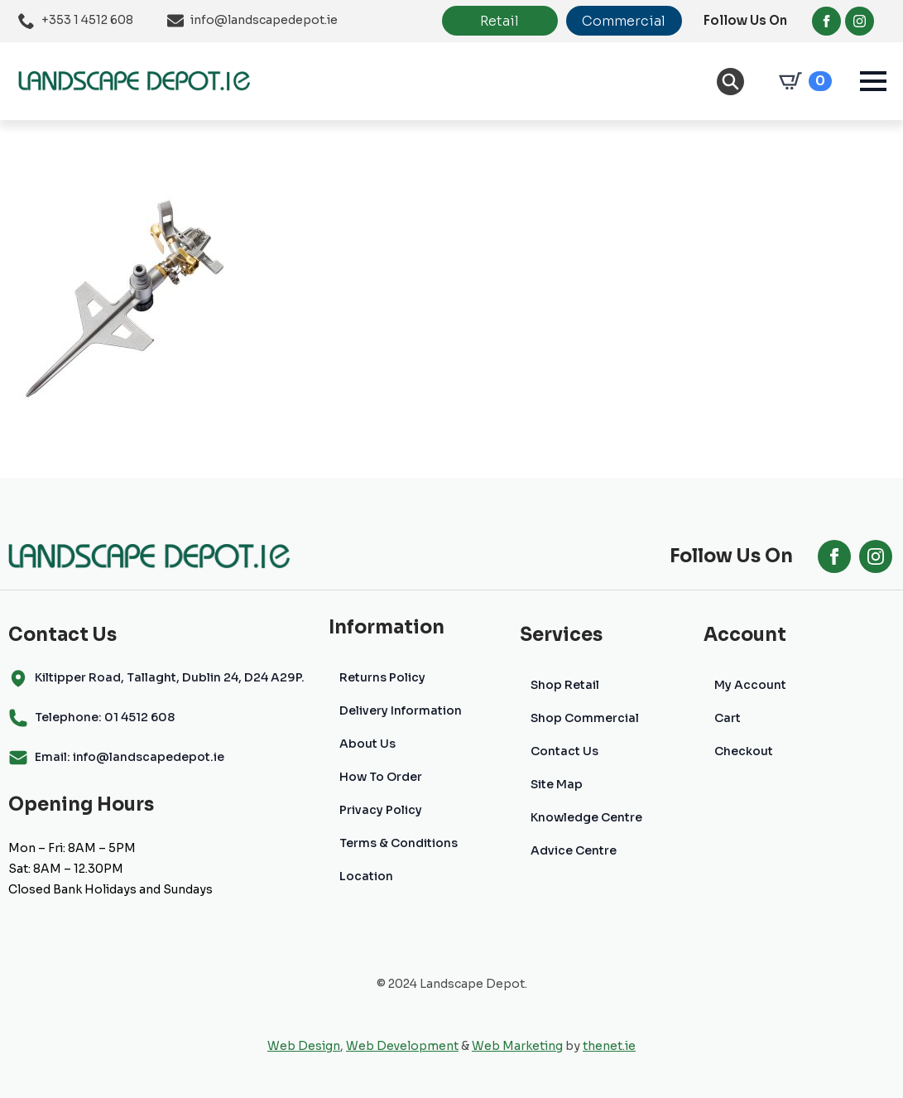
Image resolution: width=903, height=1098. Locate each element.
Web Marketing (517, 1045)
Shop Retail (565, 684)
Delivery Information (400, 710)
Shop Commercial (585, 717)
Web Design (303, 1045)
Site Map (557, 784)
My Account (750, 684)
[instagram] (859, 21)
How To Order (380, 776)
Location (366, 876)
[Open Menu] (873, 81)
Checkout (743, 751)
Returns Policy (382, 677)
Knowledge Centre (586, 817)
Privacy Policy (380, 809)
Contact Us (564, 751)
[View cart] (802, 81)
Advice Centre (574, 850)
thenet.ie (609, 1045)
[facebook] (826, 21)
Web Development (402, 1045)
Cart (727, 717)
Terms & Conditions (398, 843)
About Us (367, 743)
